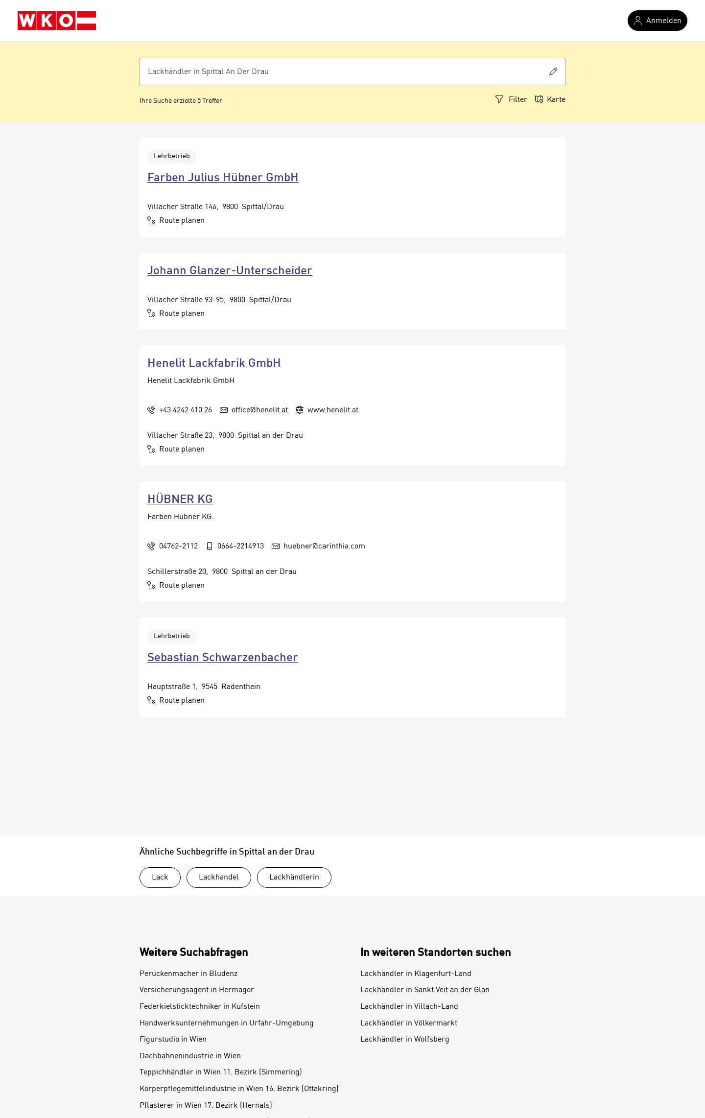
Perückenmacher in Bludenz (188, 974)
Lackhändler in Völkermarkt (408, 1023)
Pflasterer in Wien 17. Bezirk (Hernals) (206, 1106)
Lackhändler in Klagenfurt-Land (415, 974)
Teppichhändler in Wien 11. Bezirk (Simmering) (221, 1072)
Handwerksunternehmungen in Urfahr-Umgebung (227, 1023)
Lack (160, 877)
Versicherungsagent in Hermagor (197, 990)
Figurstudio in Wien (173, 1040)
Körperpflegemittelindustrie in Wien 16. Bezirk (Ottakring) (239, 1089)
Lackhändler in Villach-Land (409, 1007)
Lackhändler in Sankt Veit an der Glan (425, 990)
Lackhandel (219, 877)
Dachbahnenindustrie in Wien (190, 1056)
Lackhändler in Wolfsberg (404, 1040)
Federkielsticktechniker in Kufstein (200, 1007)
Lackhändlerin (294, 877)
